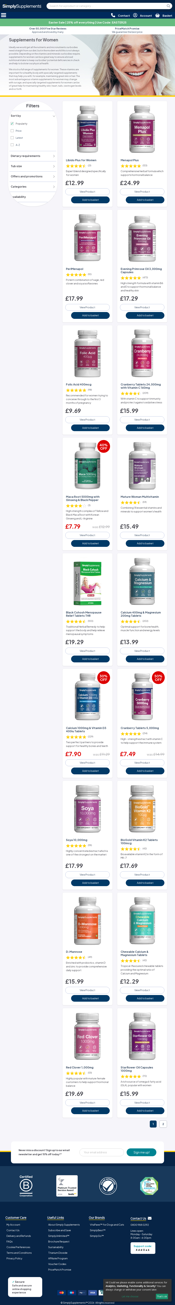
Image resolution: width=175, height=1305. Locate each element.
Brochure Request (58, 1237)
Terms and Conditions (19, 1249)
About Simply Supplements (64, 1220)
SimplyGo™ (97, 1232)
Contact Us (12, 1226)
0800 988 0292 (140, 1221)
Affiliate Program (58, 1254)
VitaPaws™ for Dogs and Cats (107, 1220)
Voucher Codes (57, 1260)
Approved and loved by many (47, 30)
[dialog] (137, 1290)
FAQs (9, 1237)
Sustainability (56, 1243)
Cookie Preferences (18, 1243)
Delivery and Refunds (18, 1232)
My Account (13, 1220)
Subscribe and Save (59, 1226)
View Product (87, 191)
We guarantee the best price (127, 30)
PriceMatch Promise (59, 1266)
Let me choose (130, 1296)
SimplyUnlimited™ (58, 1232)
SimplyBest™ (98, 1226)
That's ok (162, 1296)
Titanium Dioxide (58, 1249)
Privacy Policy (14, 1254)
